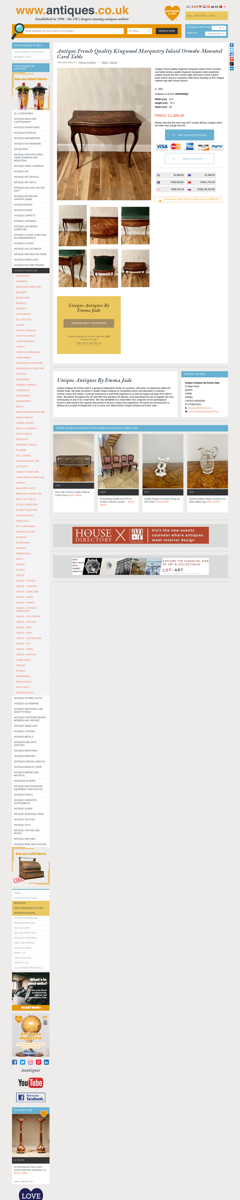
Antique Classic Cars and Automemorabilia (30, 236)
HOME (17, 893)
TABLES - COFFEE (25, 581)
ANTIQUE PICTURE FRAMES (29, 265)
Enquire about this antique (89, 323)
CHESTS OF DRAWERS (28, 352)
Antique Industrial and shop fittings (28, 710)
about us (19, 953)
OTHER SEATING (25, 515)
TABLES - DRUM (24, 597)
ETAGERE (21, 450)
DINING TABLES (24, 417)
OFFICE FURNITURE (27, 504)
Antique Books (23, 204)
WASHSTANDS (23, 682)
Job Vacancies (23, 958)
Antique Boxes (23, 210)
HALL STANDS (23, 455)
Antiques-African (25, 133)
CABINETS (21, 308)
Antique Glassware (26, 703)
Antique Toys (22, 825)
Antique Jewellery (26, 726)
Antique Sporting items (29, 814)
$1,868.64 (179, 175)
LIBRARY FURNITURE (27, 472)
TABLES (20, 575)
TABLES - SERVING (26, 622)
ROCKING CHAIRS (25, 532)
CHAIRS (20, 325)
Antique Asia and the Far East (29, 189)
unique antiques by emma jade (89, 307)
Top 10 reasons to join (28, 908)
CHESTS (20, 347)
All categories (23, 113)
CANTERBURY (23, 314)
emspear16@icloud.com (200, 408)
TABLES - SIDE (24, 627)
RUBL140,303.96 (206, 189)
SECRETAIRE (23, 542)
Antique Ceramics (25, 221)
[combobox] (139, 31)
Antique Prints (23, 794)
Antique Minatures (26, 750)
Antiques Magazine (26, 918)
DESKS (19, 406)
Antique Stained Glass (28, 698)
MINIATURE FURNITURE (29, 493)
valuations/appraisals (28, 968)
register (19, 903)
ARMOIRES (22, 281)
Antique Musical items (28, 767)
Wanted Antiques (25, 923)
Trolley (21, 665)
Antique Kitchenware (27, 143)
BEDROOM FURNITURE (28, 287)
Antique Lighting (24, 731)
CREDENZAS (23, 390)
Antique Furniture (26, 270)
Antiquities (21, 149)
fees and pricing (24, 943)
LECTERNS (22, 466)
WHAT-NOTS (22, 687)
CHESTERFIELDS (25, 341)
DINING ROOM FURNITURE (30, 412)
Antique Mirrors (24, 756)
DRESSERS (22, 439)
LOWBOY (21, 483)
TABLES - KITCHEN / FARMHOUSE (26, 609)
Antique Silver (23, 808)
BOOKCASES (23, 298)
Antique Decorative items (30, 254)
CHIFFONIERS (23, 357)
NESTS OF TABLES (26, 499)
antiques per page (199, 27)
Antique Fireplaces (26, 259)
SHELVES (21, 548)
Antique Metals (23, 737)
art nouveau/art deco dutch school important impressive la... (30, 1170)
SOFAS (19, 559)
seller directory (25, 933)
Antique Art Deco (25, 182)
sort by (192, 33)
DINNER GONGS (24, 423)
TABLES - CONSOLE (26, 586)
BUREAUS (21, 303)
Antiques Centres (25, 938)
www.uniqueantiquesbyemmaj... (204, 411)
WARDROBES (23, 676)
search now (167, 31)
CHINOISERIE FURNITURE (30, 368)
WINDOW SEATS (24, 692)
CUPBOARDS (23, 395)
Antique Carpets (24, 215)
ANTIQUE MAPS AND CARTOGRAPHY (25, 120)
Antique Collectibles (27, 249)
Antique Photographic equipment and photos (28, 788)
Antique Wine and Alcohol (30, 844)
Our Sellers (22, 928)
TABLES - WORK (24, 649)
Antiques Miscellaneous (29, 761)
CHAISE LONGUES (26, 330)
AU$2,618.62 (177, 182)
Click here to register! (29, 52)
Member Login (22, 57)
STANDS (20, 564)
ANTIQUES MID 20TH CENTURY (25, 744)
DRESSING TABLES (26, 444)
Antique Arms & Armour (29, 166)
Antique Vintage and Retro (26, 832)
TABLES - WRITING (26, 654)
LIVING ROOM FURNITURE (30, 477)
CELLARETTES (24, 319)
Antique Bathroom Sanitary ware (25, 198)
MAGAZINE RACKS (26, 488)
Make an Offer (193, 158)
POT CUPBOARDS (25, 526)
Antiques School (24, 913)
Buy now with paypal (192, 135)
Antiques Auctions (26, 898)
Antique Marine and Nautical (26, 774)
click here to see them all (88, 343)
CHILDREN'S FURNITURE (29, 363)
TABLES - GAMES (25, 602)
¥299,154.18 (177, 189)
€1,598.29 (210, 175)
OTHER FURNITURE (26, 510)
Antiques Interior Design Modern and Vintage (30, 719)
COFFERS (21, 374)
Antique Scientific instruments (25, 802)
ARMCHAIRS (22, 276)
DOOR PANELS (24, 434)
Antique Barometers (27, 138)
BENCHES (21, 292)
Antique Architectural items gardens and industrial (28, 157)
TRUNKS (20, 671)
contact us (21, 962)
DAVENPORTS (23, 401)
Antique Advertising (27, 127)
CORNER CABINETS (26, 385)
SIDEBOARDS (23, 553)
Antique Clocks (24, 243)
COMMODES (22, 379)
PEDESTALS (22, 521)
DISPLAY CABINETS (26, 428)
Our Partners (23, 948)
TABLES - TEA (23, 643)
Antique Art (21, 171)
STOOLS (20, 570)
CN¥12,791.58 (207, 182)
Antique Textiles (24, 819)
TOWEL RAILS (23, 660)
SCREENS (21, 537)
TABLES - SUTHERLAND (28, 638)
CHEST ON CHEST (26, 336)
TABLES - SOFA (24, 633)
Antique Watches (24, 839)
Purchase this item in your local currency (192, 199)
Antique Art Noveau (26, 177)
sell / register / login (201, 15)
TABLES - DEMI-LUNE (27, 591)
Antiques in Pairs (24, 781)
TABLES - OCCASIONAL (28, 616)
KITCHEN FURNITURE (27, 461)
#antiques (31, 1070)
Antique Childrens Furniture (26, 228)
